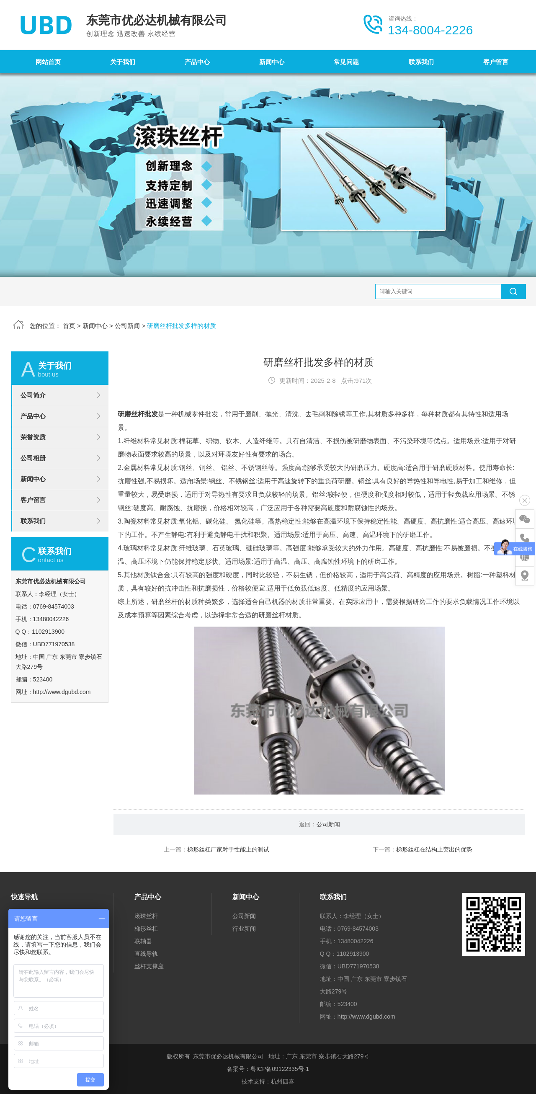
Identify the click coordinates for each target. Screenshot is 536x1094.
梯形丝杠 (146, 928)
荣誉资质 (33, 472)
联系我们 (421, 61)
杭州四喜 (282, 1081)
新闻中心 (271, 61)
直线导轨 (146, 953)
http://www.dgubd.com (366, 1016)
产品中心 (197, 61)
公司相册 (33, 493)
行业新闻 (244, 928)
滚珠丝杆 (146, 916)
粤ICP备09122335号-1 (279, 1069)
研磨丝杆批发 (138, 449)
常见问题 (346, 61)
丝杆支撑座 (149, 966)
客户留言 (495, 61)
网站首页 (48, 61)
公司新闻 (127, 290)
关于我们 (122, 61)
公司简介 (33, 430)
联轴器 (143, 941)
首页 (69, 290)
